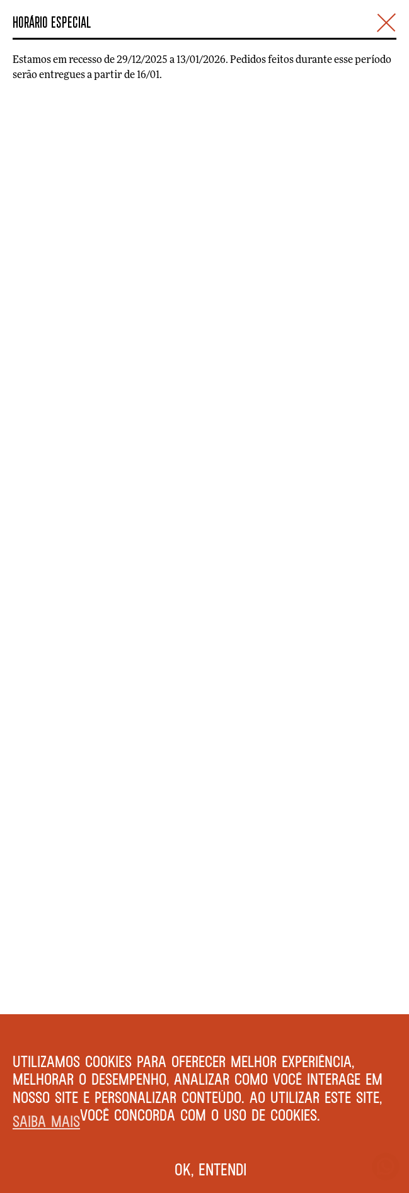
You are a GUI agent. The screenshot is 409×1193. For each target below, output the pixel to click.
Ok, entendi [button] (211, 1169)
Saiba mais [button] (46, 1121)
